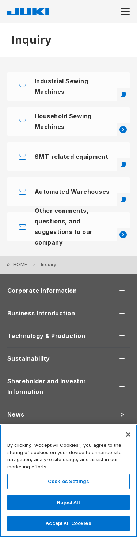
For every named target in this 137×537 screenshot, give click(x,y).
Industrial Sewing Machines (82, 89)
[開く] (122, 290)
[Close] (128, 434)
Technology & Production (46, 336)
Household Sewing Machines (82, 124)
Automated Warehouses (82, 197)
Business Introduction (41, 313)
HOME (20, 264)
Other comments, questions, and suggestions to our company (82, 226)
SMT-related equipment (82, 162)
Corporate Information (42, 290)
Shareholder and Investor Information (46, 386)
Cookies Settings (68, 481)
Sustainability (28, 358)
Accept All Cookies (68, 523)
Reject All (68, 502)
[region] (68, 480)
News (15, 414)
